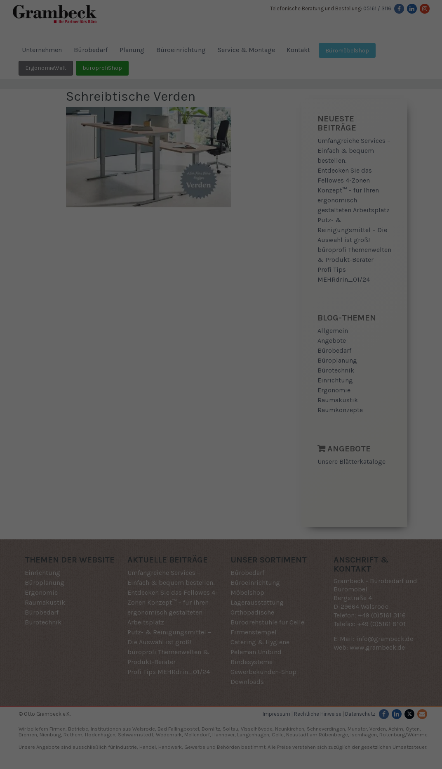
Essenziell (144, 389)
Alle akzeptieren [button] (221, 418)
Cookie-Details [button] (181, 484)
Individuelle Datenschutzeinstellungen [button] (221, 467)
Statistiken (211, 389)
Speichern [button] (221, 442)
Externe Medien (285, 389)
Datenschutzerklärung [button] (224, 484)
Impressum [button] (263, 484)
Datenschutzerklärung (200, 361)
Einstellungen (148, 369)
